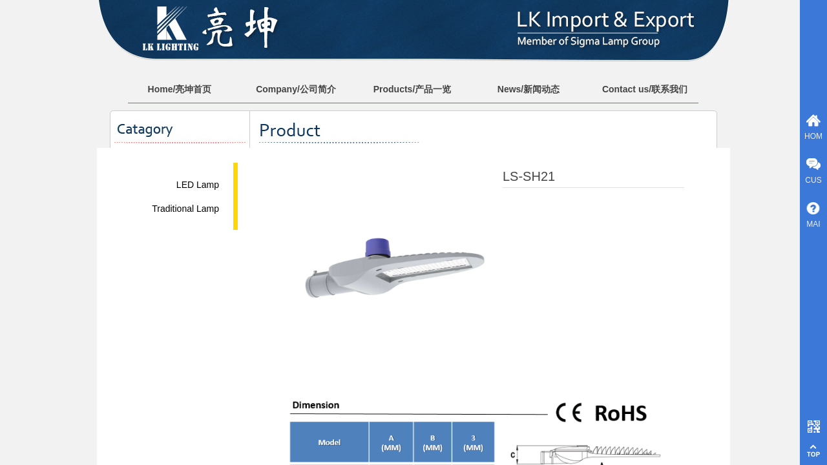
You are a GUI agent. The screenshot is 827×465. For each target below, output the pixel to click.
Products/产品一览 (412, 89)
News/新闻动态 (528, 89)
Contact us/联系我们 (644, 89)
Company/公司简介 (296, 89)
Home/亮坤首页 (180, 89)
